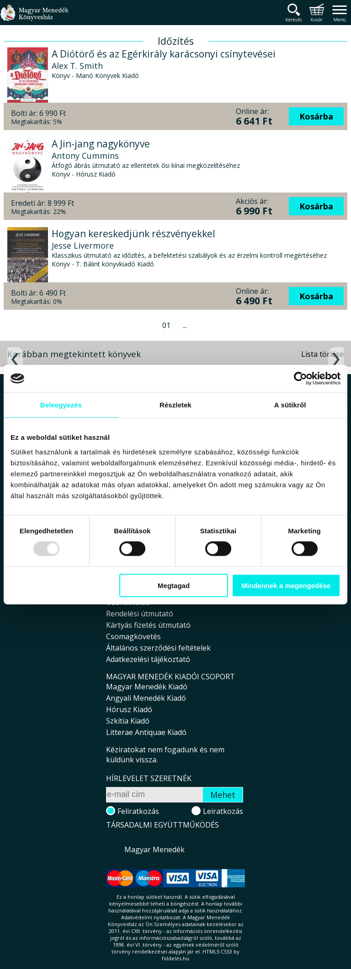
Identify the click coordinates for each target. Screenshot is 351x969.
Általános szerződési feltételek (158, 648)
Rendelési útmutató (139, 614)
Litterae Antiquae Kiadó (146, 732)
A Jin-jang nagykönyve (101, 143)
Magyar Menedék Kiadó (146, 687)
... (185, 325)
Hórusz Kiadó (129, 709)
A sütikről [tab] (290, 405)
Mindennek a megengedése (285, 585)
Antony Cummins (85, 155)
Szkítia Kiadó (127, 721)
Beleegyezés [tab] (61, 405)
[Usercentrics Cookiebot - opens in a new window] (300, 379)
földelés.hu (175, 958)
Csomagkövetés (133, 636)
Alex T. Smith (77, 65)
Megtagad (174, 585)
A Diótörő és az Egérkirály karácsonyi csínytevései (164, 53)
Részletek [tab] (175, 405)
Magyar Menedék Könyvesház (34, 18)
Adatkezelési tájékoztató (148, 659)
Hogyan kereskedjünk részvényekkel (133, 233)
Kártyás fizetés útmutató (148, 625)
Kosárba (316, 116)
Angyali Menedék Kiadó (146, 698)
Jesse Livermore (83, 245)
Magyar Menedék (154, 849)
